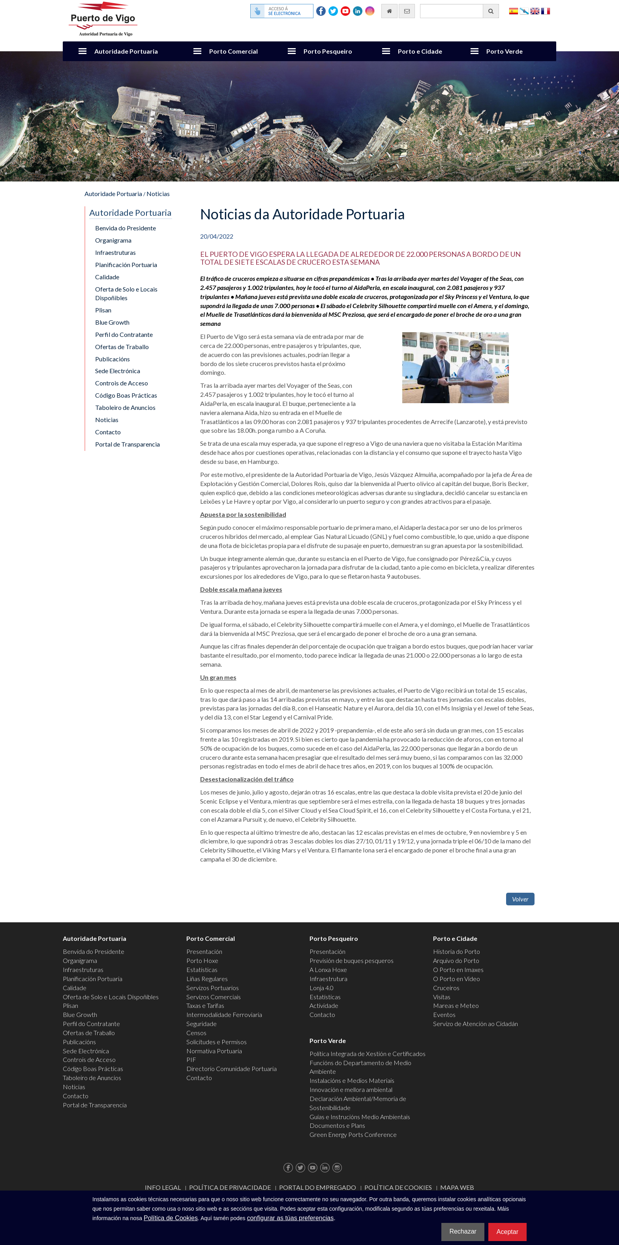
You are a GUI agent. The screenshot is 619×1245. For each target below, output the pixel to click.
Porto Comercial (233, 51)
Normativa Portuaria (214, 1050)
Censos (196, 1032)
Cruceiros (446, 987)
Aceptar (507, 1231)
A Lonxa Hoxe (328, 969)
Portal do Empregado (317, 1187)
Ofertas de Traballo (122, 346)
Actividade (324, 1005)
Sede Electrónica (117, 370)
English (535, 10)
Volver (520, 899)
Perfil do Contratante (124, 334)
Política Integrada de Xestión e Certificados (368, 1053)
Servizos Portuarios (212, 987)
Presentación (204, 951)
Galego (524, 10)
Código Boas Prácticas (126, 395)
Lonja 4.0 (322, 987)
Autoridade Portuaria (126, 51)
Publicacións (112, 359)
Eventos (444, 1014)
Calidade (107, 276)
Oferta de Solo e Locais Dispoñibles (126, 293)
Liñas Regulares (207, 978)
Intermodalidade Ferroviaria (224, 1014)
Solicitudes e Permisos (216, 1041)
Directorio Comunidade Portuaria (231, 1068)
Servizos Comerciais (213, 996)
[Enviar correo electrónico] (407, 11)
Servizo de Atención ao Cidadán (475, 1023)
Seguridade (201, 1023)
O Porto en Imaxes (458, 969)
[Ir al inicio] (389, 11)
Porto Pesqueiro (328, 51)
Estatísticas (202, 969)
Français (545, 10)
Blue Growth (112, 322)
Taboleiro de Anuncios (125, 407)
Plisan (103, 310)
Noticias (158, 193)
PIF (191, 1059)
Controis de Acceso (121, 383)
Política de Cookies (398, 1187)
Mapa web (457, 1187)
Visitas (441, 996)
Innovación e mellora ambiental (351, 1089)
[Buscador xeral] (459, 11)
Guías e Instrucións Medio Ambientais (360, 1116)
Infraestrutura (328, 978)
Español (513, 10)
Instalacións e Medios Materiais (352, 1080)
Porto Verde (504, 51)
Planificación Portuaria (126, 264)
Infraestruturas (115, 252)
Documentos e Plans (337, 1125)
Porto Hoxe (202, 960)
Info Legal (163, 1187)
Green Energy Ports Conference (353, 1134)
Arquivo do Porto (456, 960)
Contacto (108, 432)
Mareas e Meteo (456, 1005)
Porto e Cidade (420, 51)
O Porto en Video (456, 978)
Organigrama (113, 240)
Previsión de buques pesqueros (352, 960)
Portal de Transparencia (127, 444)
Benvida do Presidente (125, 228)
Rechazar (462, 1231)
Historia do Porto (456, 951)
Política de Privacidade (230, 1187)
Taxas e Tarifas (205, 1005)
